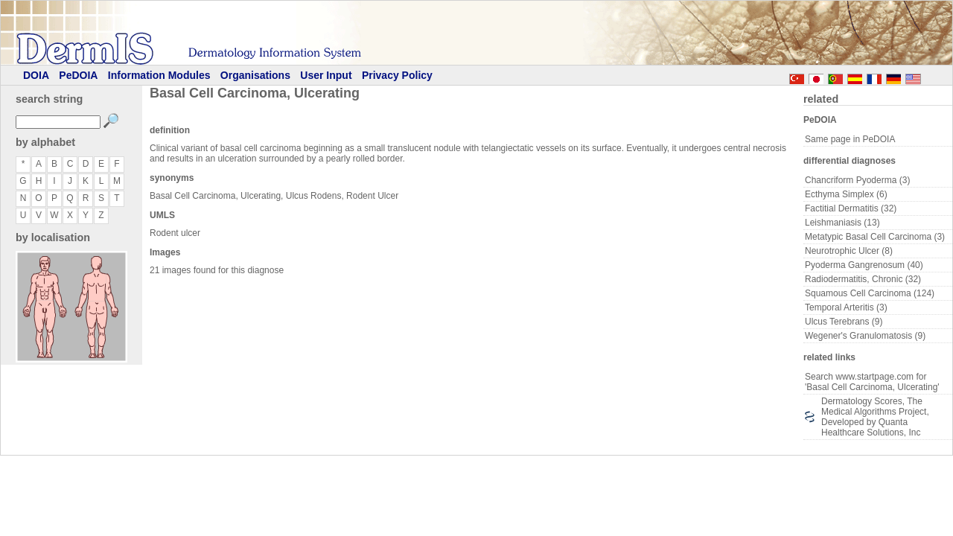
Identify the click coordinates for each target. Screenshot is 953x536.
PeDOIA (78, 75)
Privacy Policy (397, 75)
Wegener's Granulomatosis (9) (865, 336)
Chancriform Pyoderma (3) (857, 180)
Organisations (255, 75)
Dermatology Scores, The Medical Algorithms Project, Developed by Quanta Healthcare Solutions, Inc (875, 417)
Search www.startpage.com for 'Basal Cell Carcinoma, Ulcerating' (872, 381)
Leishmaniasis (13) (842, 222)
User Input (325, 75)
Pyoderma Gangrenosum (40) (864, 265)
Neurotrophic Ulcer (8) (849, 251)
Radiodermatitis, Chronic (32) (863, 279)
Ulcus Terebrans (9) (843, 321)
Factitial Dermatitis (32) (850, 208)
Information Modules (159, 75)
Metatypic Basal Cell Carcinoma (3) (875, 237)
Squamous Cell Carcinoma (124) (869, 293)
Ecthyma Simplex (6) (846, 194)
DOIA (36, 75)
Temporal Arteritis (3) (846, 307)
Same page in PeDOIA (850, 139)
